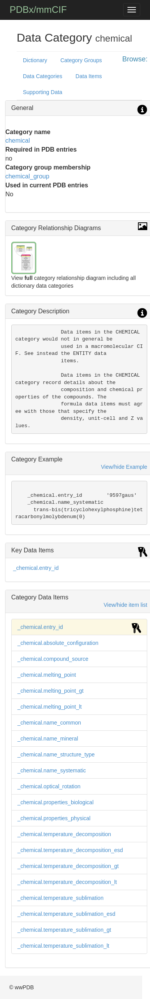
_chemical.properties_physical (54, 818)
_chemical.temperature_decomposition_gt (68, 866)
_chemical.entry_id (36, 568)
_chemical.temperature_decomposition (64, 834)
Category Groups (81, 60)
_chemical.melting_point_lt (50, 707)
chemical (17, 140)
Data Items (89, 76)
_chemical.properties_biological (56, 802)
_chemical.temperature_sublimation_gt (64, 930)
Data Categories (42, 76)
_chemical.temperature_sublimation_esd (66, 914)
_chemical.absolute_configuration (58, 643)
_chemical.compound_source (53, 659)
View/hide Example (124, 467)
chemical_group (27, 176)
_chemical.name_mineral (48, 738)
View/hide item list (125, 605)
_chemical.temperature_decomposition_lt (67, 882)
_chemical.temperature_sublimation (61, 898)
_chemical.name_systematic (52, 770)
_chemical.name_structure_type (56, 754)
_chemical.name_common (49, 723)
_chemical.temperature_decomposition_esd (70, 850)
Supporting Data (42, 92)
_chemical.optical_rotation (49, 786)
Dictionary (35, 60)
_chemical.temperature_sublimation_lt (63, 946)
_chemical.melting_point (47, 675)
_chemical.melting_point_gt (51, 691)
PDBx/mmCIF (38, 9)
